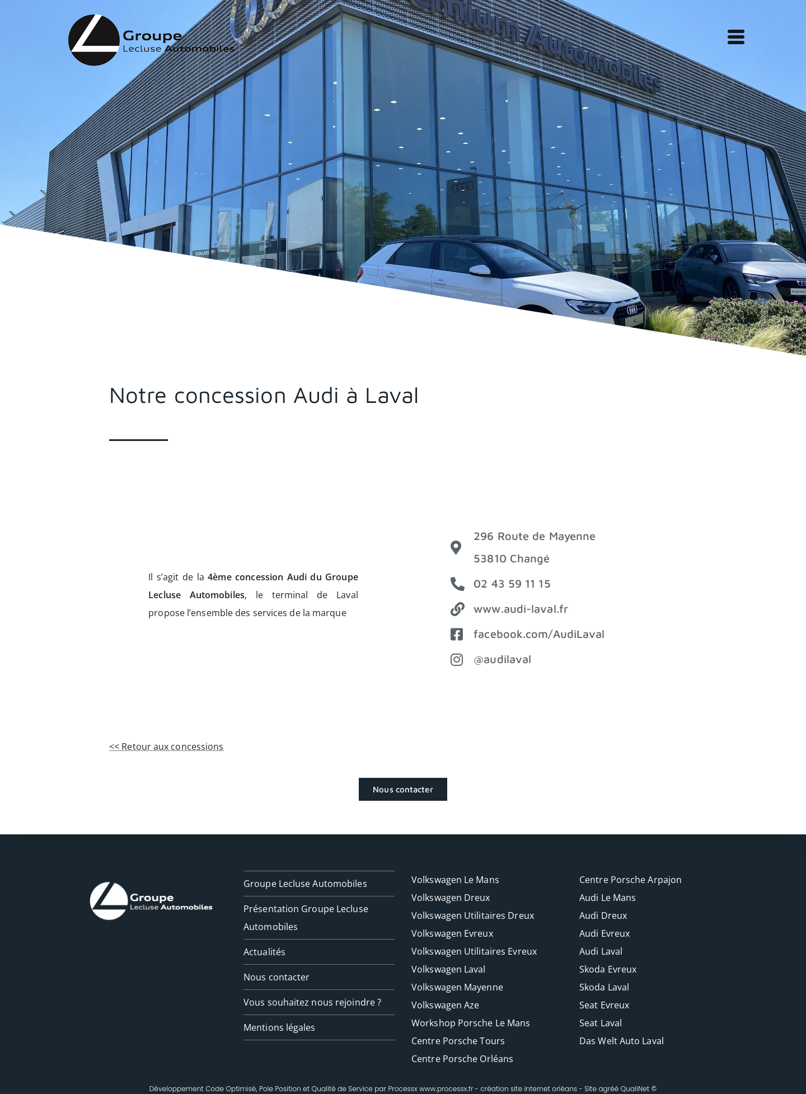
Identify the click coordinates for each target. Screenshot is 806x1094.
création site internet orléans (528, 1088)
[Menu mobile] (733, 34)
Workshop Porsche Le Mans (470, 1023)
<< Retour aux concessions (166, 746)
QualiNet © (639, 1088)
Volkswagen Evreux (452, 933)
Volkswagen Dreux (450, 897)
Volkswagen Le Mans (455, 880)
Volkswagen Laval (448, 969)
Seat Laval (600, 1023)
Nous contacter (276, 977)
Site (590, 1088)
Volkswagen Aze (445, 1005)
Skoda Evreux (607, 969)
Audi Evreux (604, 933)
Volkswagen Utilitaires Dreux (472, 915)
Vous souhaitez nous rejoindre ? (312, 1002)
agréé (608, 1088)
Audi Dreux (603, 915)
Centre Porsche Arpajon (630, 880)
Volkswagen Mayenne (457, 987)
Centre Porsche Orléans (462, 1059)
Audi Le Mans (607, 897)
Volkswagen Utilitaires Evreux (474, 951)
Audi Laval (600, 951)
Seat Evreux (604, 1005)
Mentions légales (279, 1027)
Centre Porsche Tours (458, 1041)
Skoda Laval (604, 987)
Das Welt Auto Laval (621, 1041)
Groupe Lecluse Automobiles (305, 883)
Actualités (264, 952)
